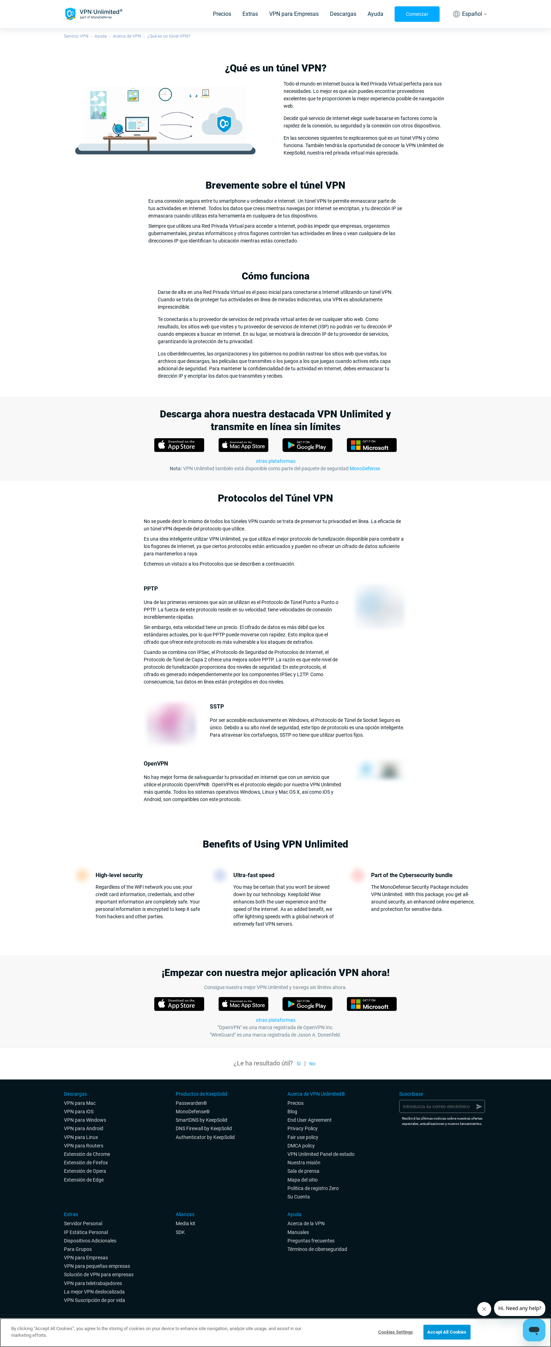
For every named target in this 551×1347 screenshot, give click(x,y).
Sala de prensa (303, 1171)
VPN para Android (83, 1128)
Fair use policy (302, 1137)
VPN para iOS (78, 1111)
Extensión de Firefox (86, 1162)
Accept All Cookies (446, 1332)
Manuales (298, 1232)
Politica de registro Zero (313, 1188)
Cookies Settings (395, 1332)
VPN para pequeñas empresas (97, 1266)
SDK (180, 1232)
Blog (292, 1111)
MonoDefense (365, 468)
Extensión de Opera (85, 1171)
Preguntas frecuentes (311, 1241)
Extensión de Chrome (87, 1154)
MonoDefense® (193, 1111)
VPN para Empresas (294, 14)
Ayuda (375, 14)
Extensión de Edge (84, 1180)
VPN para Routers (83, 1145)
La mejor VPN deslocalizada (94, 1292)
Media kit (185, 1223)
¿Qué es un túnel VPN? (168, 36)
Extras (250, 14)
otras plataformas (276, 1020)
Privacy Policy (302, 1128)
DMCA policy (301, 1145)
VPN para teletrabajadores (93, 1283)
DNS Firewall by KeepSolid (204, 1128)
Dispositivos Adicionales (90, 1241)
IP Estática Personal (86, 1232)
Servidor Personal (83, 1223)
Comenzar (417, 14)
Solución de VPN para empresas (99, 1274)
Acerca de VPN (127, 36)
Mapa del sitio (302, 1180)
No (312, 1063)
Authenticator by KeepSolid (205, 1137)
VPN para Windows (85, 1120)
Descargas (343, 14)
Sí (299, 1063)
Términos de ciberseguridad (317, 1249)
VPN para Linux (81, 1137)
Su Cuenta (298, 1197)
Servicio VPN (76, 36)
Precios (222, 14)
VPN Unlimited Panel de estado (321, 1154)
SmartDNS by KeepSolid (201, 1120)
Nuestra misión (303, 1162)
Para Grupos (78, 1249)
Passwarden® (191, 1103)
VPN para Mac (80, 1103)
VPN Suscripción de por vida (94, 1300)
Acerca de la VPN (306, 1223)
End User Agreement (309, 1120)
